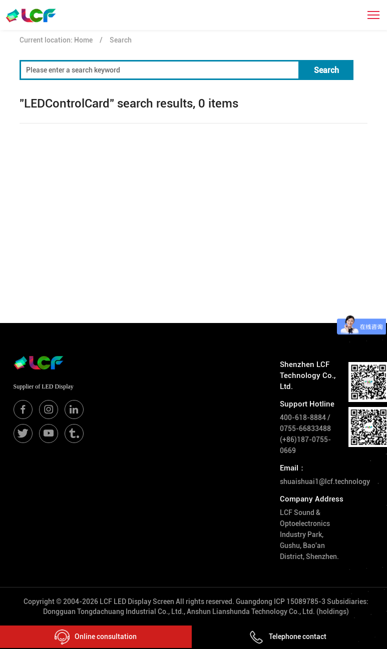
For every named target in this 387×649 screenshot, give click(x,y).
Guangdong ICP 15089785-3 (280, 602)
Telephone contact (287, 636)
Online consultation (96, 637)
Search (121, 40)
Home (83, 40)
